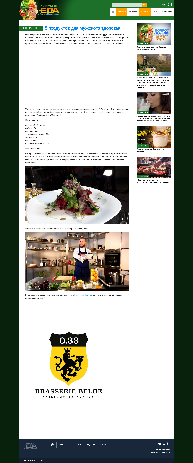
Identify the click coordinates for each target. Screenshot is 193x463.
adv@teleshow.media (160, 452)
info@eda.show (163, 449)
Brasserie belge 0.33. (83, 295)
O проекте (167, 12)
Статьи (155, 12)
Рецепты (144, 12)
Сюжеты (122, 12)
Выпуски (133, 12)
